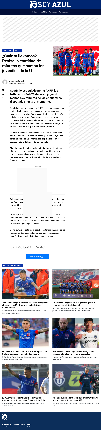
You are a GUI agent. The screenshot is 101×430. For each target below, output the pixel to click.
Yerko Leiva (39, 247)
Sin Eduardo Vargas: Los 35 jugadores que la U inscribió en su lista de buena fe (73, 304)
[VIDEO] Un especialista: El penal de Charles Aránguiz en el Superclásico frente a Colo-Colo (23, 399)
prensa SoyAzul (18, 81)
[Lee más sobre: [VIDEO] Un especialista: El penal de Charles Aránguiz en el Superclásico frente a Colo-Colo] (25, 379)
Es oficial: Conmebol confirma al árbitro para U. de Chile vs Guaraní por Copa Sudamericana (24, 352)
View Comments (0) (36, 257)
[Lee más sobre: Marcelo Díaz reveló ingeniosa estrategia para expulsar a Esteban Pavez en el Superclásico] (75, 333)
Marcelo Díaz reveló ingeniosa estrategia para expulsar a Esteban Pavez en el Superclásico (73, 352)
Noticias (18, 50)
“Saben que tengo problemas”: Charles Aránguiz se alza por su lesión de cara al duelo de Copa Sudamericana (25, 305)
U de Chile (28, 247)
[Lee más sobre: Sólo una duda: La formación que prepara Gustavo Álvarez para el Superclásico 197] (75, 379)
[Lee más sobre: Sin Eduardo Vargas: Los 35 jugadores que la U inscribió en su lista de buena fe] (75, 284)
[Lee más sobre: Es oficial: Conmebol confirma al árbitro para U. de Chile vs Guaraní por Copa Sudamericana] (25, 333)
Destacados (8, 50)
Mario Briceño (16, 247)
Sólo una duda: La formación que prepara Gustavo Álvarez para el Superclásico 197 (75, 399)
